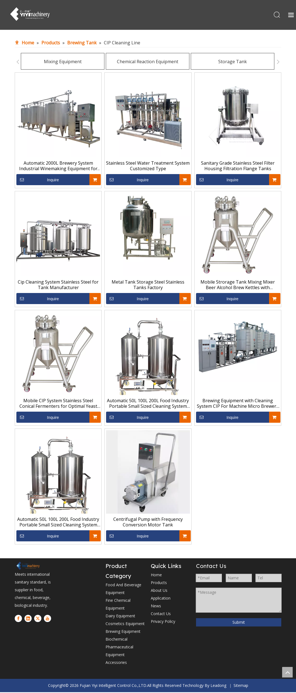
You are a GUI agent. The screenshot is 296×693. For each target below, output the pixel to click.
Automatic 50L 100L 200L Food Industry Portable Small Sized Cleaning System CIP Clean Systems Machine (148, 404)
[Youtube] (47, 619)
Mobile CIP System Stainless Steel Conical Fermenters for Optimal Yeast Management (58, 404)
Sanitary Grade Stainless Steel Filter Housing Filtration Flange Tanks (238, 166)
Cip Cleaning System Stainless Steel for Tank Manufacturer (58, 285)
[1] (28, 566)
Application (160, 599)
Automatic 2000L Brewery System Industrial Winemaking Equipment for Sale (58, 166)
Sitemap (241, 686)
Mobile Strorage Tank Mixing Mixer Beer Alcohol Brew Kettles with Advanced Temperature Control (237, 285)
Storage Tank (228, 62)
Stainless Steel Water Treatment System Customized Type (148, 166)
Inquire (37, 180)
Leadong (218, 686)
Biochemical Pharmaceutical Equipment (119, 647)
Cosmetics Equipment (125, 624)
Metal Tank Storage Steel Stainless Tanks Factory (148, 285)
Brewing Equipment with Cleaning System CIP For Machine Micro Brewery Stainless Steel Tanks (238, 404)
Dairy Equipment (120, 616)
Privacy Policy (163, 622)
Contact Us (161, 614)
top (287, 672)
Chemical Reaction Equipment (143, 62)
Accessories (116, 663)
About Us (159, 591)
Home (156, 575)
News (156, 606)
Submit (238, 623)
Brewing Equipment (123, 632)
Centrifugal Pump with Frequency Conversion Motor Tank (148, 522)
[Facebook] (18, 619)
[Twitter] (37, 619)
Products (159, 583)
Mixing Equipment (59, 62)
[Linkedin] (28, 619)
